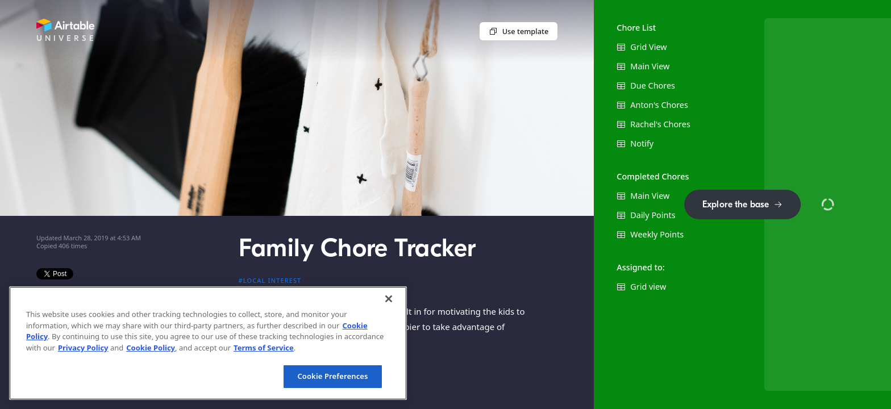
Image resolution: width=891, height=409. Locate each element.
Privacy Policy (83, 348)
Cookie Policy (150, 348)
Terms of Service (264, 348)
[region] (208, 343)
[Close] (388, 298)
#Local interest (270, 280)
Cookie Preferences (332, 376)
